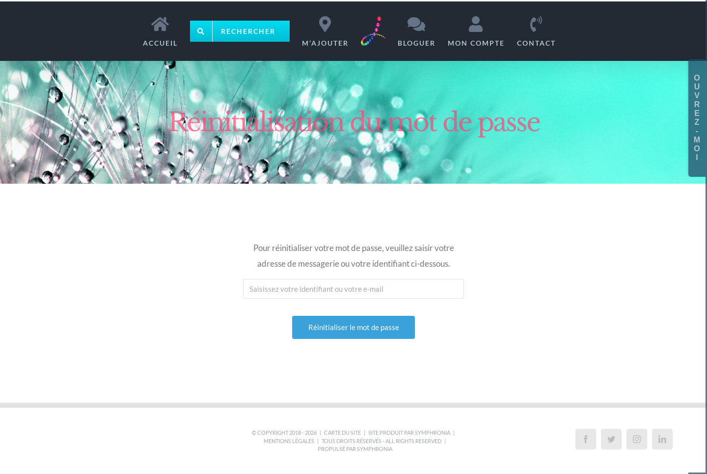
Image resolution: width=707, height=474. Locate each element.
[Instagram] (636, 439)
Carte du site (342, 432)
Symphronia (432, 432)
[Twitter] (611, 439)
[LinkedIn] (662, 439)
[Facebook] (585, 439)
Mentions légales (289, 441)
